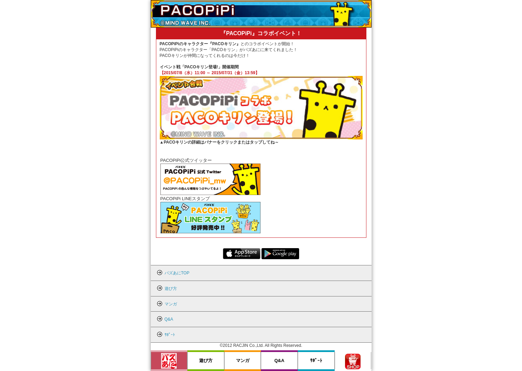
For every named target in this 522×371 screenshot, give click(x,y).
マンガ (242, 360)
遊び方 (206, 360)
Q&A (279, 360)
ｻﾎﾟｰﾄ (316, 360)
